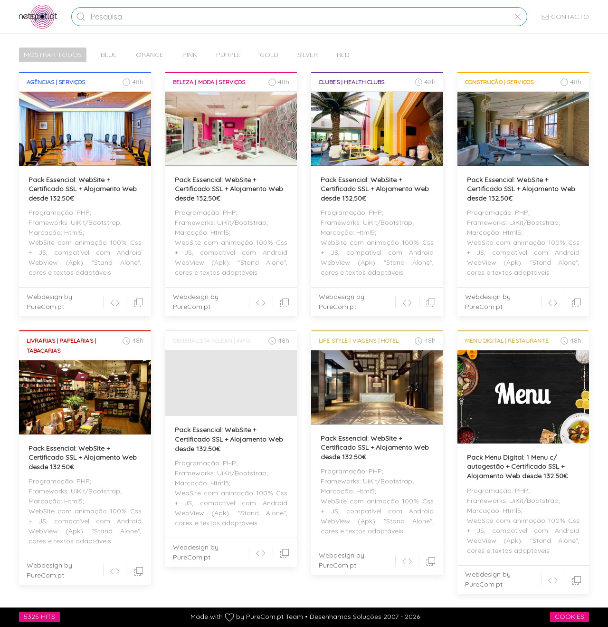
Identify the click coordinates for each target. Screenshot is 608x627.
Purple (228, 54)
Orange (149, 54)
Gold (269, 54)
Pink (189, 54)
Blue (109, 54)
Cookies (569, 616)
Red (343, 54)
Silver (307, 54)
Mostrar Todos (53, 54)
